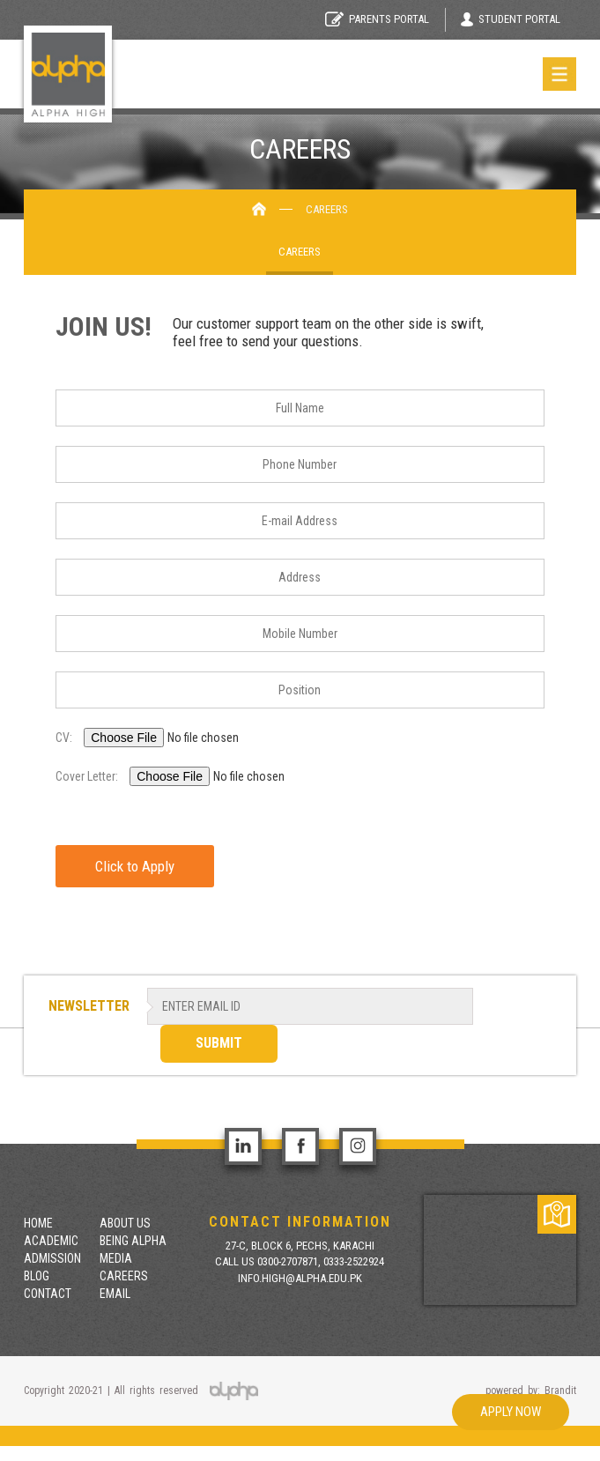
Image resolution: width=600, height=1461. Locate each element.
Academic (51, 1241)
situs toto (107, 1453)
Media (116, 1258)
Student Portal (510, 19)
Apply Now (510, 1412)
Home (38, 1223)
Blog (36, 1276)
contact (47, 1294)
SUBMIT (219, 1043)
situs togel (24, 1453)
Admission (52, 1258)
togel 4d (67, 1453)
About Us (125, 1223)
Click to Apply (134, 866)
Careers (299, 251)
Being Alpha (133, 1241)
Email (115, 1294)
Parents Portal (377, 18)
